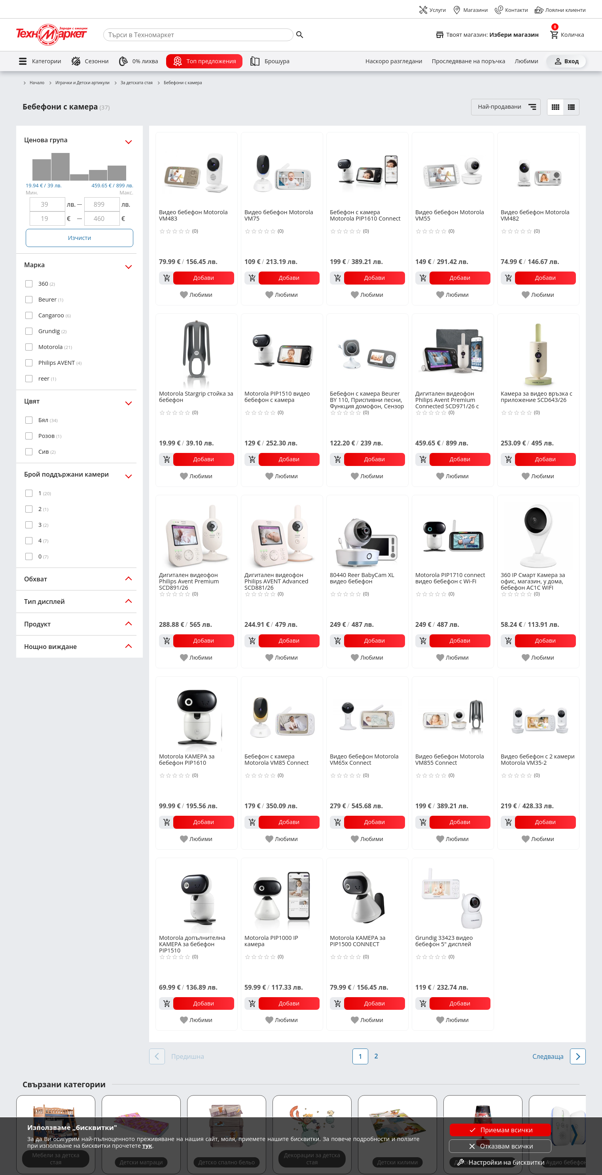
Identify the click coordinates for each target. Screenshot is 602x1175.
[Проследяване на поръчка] (468, 61)
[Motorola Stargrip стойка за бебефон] (196, 351)
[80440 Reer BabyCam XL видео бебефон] (367, 532)
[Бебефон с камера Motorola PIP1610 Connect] (367, 169)
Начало (33, 83)
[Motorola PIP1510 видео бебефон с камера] (282, 351)
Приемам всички (500, 1130)
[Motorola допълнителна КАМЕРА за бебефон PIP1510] (196, 895)
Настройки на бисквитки (500, 1162)
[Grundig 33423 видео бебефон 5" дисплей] (453, 895)
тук (147, 1145)
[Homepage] (51, 35)
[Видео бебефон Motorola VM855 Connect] (453, 714)
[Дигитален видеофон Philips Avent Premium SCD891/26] (196, 532)
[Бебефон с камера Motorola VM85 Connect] (282, 714)
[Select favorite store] (487, 35)
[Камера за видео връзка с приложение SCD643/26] (538, 351)
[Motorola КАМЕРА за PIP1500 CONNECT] (367, 895)
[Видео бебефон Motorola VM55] (453, 169)
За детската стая (133, 83)
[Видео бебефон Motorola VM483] (196, 169)
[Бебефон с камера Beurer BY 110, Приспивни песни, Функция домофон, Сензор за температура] (367, 351)
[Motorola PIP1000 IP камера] (282, 895)
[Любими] (526, 61)
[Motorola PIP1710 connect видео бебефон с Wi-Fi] (453, 532)
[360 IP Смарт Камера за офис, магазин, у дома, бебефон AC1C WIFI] (538, 532)
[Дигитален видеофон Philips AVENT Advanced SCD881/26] (282, 532)
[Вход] (566, 61)
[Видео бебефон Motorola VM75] (282, 169)
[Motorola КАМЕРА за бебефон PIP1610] (196, 714)
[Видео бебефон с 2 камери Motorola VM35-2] (538, 714)
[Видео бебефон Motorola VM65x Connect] (367, 714)
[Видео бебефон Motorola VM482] (538, 169)
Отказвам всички (500, 1146)
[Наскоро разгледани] (394, 61)
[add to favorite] (196, 295)
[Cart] (567, 35)
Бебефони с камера (179, 83)
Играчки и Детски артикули (79, 83)
